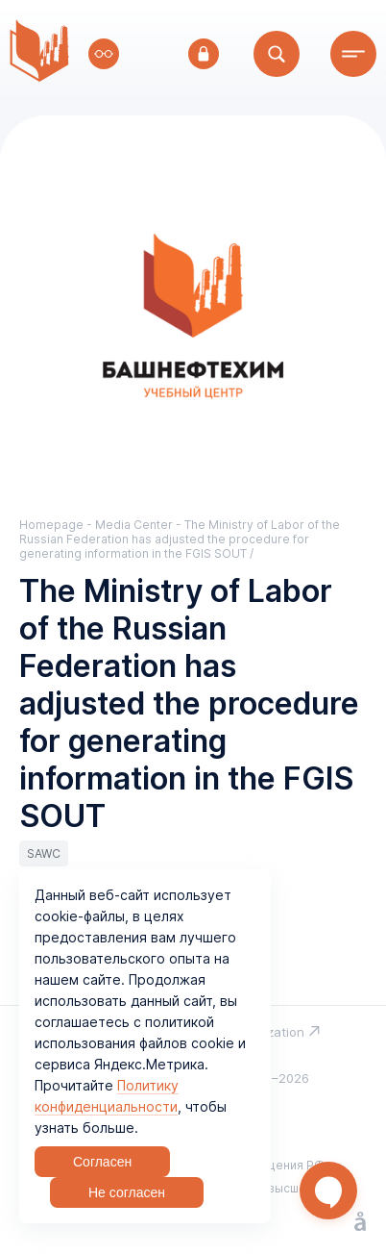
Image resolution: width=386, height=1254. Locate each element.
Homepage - (57, 524)
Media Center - (139, 524)
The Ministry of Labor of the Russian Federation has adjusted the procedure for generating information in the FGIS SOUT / (179, 539)
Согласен (102, 1161)
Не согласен (126, 1192)
